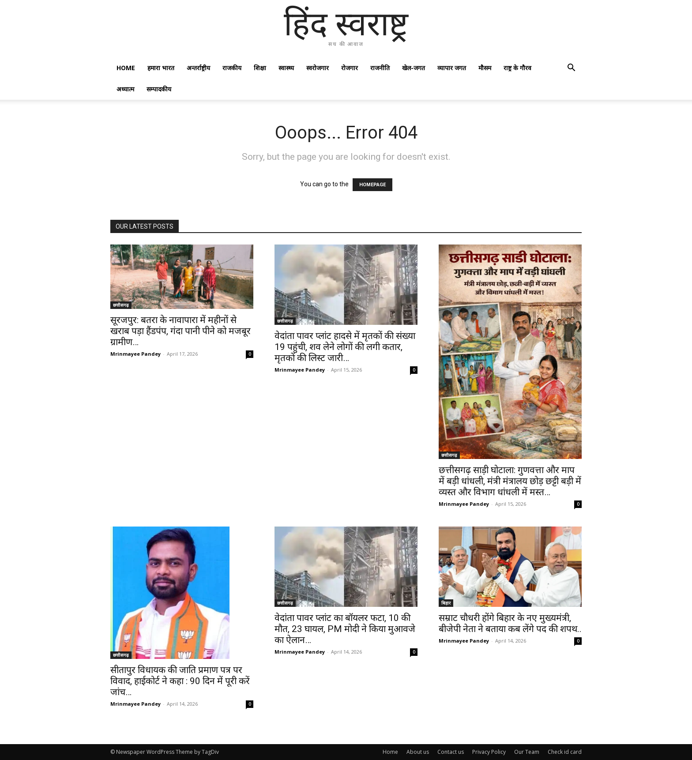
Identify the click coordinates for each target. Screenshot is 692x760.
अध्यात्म (125, 89)
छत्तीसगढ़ (121, 305)
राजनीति (380, 68)
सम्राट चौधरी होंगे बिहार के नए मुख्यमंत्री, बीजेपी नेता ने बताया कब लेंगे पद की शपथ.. (510, 623)
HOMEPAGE (372, 185)
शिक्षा (260, 68)
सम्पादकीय (159, 89)
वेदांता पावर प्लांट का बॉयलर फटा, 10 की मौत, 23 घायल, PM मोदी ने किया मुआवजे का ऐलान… (345, 629)
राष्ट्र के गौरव (517, 68)
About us (417, 752)
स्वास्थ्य (286, 68)
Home (126, 68)
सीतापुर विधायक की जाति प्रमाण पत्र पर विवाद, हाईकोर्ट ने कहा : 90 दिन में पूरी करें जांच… (180, 681)
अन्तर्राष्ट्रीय (198, 68)
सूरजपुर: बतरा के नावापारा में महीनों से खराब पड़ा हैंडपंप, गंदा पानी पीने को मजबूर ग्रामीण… (180, 331)
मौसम (484, 68)
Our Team (526, 752)
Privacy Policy (489, 752)
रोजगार (349, 68)
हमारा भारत (160, 68)
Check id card (565, 752)
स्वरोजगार (317, 68)
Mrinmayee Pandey (135, 353)
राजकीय (231, 68)
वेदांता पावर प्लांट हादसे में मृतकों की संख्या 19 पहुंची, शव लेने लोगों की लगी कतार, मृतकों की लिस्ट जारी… (345, 347)
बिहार (446, 603)
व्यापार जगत (451, 68)
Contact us (450, 752)
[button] (571, 68)
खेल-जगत (413, 68)
